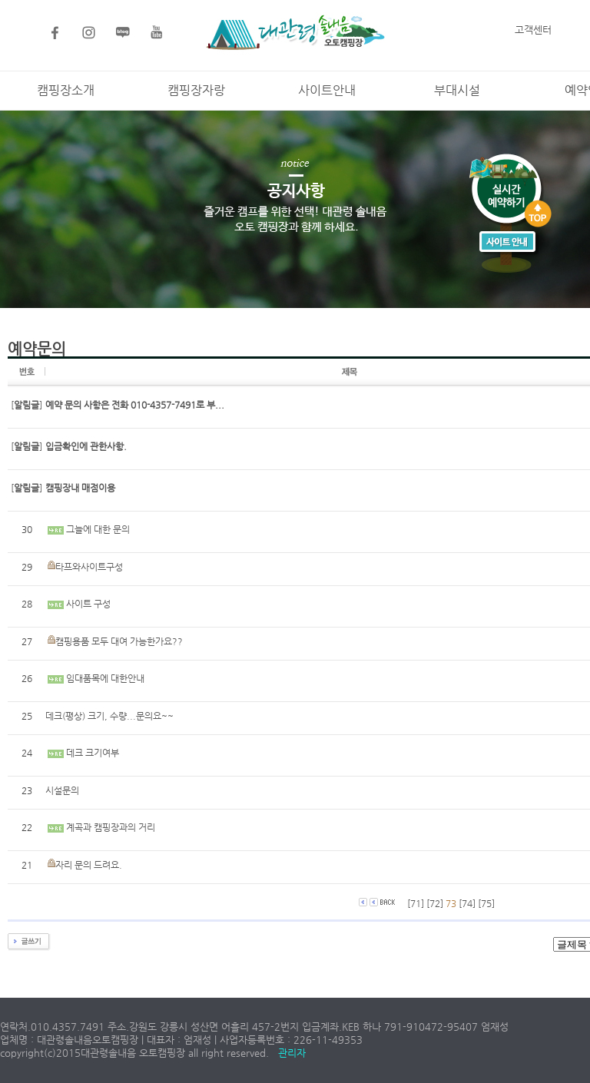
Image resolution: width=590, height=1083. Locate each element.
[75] (486, 903)
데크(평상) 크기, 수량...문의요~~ (109, 715)
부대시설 (457, 90)
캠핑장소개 (65, 90)
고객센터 (533, 29)
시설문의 (62, 790)
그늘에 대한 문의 (98, 529)
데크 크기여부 (92, 752)
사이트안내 (327, 90)
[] (26, 404)
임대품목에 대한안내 (105, 678)
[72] (434, 903)
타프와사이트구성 (89, 566)
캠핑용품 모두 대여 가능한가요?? (119, 641)
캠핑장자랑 (196, 90)
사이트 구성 (88, 603)
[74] (467, 903)
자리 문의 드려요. (88, 864)
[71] (415, 903)
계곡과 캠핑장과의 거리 (110, 827)
